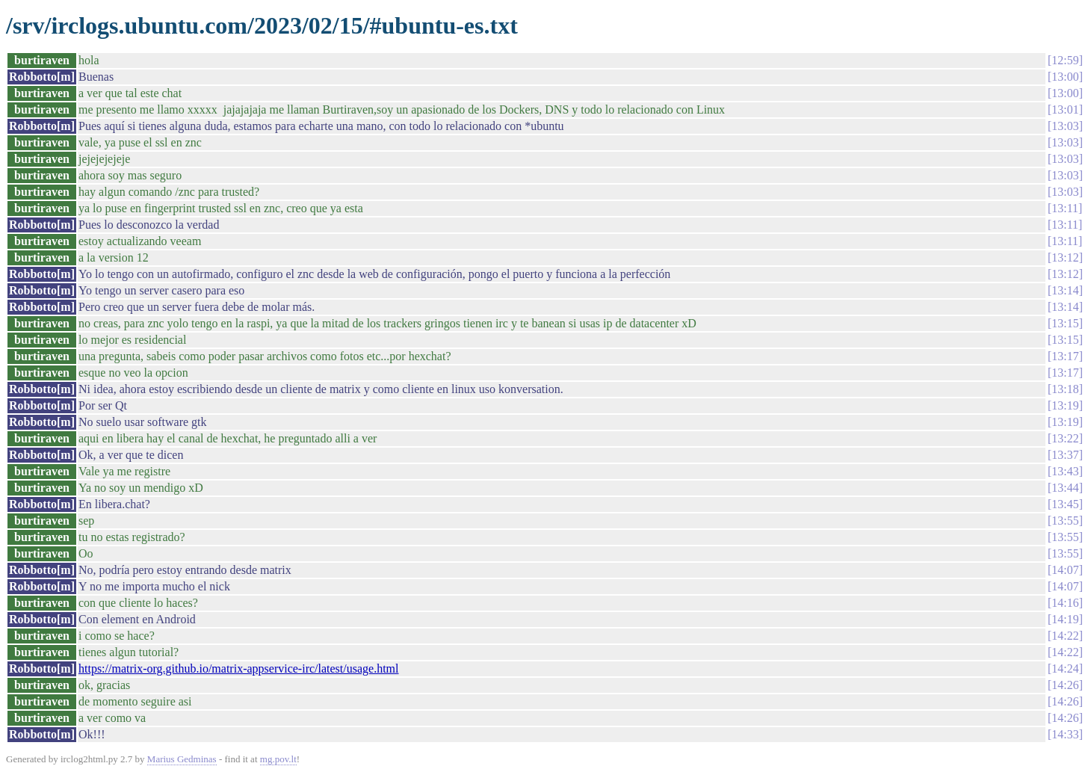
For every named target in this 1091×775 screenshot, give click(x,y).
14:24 (1064, 668)
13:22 (1064, 438)
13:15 (1064, 323)
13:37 (1064, 454)
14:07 (1064, 570)
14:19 (1064, 619)
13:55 (1064, 520)
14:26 (1064, 685)
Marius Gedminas (182, 759)
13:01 (1064, 109)
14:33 (1064, 734)
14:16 (1064, 602)
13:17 (1064, 356)
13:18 (1064, 389)
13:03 (1064, 126)
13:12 (1064, 257)
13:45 (1064, 504)
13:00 (1064, 76)
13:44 (1064, 487)
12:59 (1064, 60)
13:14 (1064, 290)
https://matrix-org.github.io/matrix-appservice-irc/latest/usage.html (238, 668)
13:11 (1064, 208)
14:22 (1064, 635)
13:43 (1064, 471)
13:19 (1064, 405)
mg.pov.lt (278, 759)
